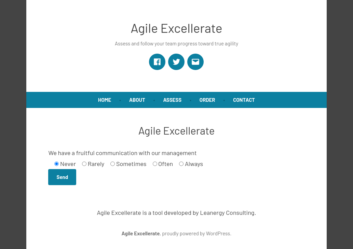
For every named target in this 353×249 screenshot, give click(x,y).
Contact (244, 100)
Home (104, 100)
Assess (172, 100)
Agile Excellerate (176, 27)
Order (207, 100)
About (137, 100)
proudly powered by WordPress (196, 233)
